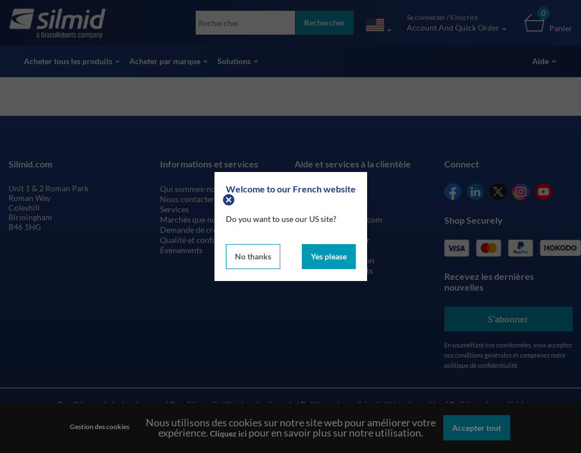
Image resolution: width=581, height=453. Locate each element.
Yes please (329, 256)
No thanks (253, 256)
